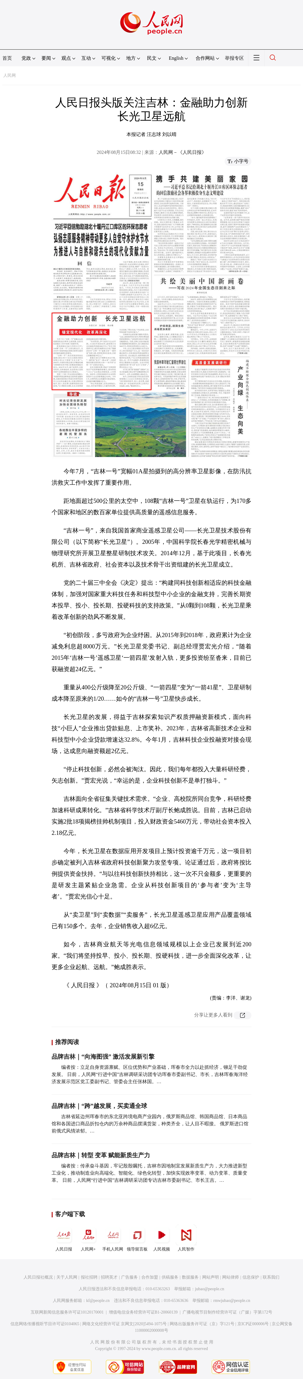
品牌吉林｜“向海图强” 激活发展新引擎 (103, 1056)
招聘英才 (109, 1277)
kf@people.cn (98, 1300)
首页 (7, 58)
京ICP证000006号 (253, 1324)
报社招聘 (89, 1277)
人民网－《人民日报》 (182, 152)
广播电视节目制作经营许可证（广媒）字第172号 (227, 1312)
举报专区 (234, 58)
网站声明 (210, 1277)
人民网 (9, 75)
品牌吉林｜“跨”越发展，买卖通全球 (99, 1106)
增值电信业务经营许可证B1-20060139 (143, 1312)
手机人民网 (112, 1238)
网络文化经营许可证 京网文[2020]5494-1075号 (124, 1324)
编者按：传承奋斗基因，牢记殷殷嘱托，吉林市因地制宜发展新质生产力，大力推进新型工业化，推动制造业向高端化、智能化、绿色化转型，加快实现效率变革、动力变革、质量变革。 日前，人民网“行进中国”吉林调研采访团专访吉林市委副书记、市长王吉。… (149, 1173)
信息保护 (250, 1277)
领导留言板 (137, 1238)
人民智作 (186, 1238)
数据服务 (190, 1277)
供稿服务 (170, 1277)
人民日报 (63, 1238)
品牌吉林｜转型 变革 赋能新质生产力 (101, 1155)
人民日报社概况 (38, 1277)
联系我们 (271, 1277)
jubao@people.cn (209, 1289)
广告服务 (129, 1277)
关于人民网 (66, 1277)
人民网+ (88, 1238)
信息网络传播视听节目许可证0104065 (44, 1324)
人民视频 (161, 1238)
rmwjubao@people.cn (231, 1300)
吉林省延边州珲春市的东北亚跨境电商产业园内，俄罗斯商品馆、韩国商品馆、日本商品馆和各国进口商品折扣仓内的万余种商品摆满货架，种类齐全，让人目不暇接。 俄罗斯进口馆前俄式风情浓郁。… (150, 1123)
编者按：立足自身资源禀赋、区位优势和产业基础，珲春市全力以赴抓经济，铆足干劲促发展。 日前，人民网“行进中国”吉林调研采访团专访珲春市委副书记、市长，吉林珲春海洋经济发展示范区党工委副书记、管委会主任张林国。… (150, 1074)
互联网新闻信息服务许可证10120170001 (67, 1312)
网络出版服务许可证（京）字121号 (202, 1324)
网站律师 (230, 1277)
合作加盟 (149, 1277)
